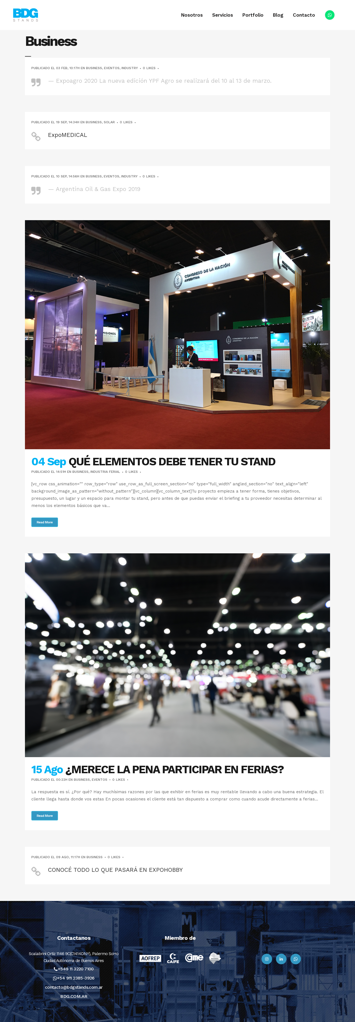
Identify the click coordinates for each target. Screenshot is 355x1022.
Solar (109, 122)
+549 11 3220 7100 (76, 968)
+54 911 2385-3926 (76, 978)
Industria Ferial (105, 472)
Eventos (112, 68)
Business (94, 68)
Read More (45, 522)
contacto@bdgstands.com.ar (74, 987)
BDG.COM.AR (73, 996)
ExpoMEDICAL (67, 134)
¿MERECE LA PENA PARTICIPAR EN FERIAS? (174, 769)
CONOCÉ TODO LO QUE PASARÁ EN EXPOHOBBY (115, 869)
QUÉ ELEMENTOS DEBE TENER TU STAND (172, 461)
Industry (129, 68)
